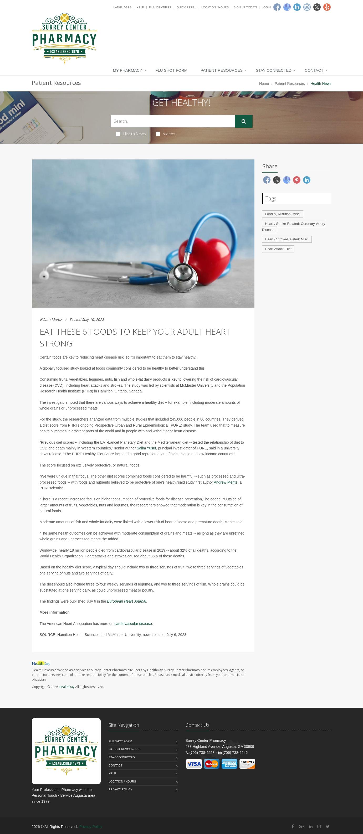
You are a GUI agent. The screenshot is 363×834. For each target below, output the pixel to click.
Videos (165, 133)
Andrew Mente (225, 482)
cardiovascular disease (133, 623)
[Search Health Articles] (173, 121)
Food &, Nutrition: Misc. (282, 214)
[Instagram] (307, 7)
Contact (314, 70)
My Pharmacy (127, 70)
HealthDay (66, 687)
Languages (122, 7)
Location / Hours (215, 7)
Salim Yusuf (146, 448)
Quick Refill (186, 7)
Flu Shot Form (171, 70)
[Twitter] (317, 7)
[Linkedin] (297, 7)
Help (140, 7)
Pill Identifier (160, 7)
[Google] (287, 7)
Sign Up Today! (245, 7)
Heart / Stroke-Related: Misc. (287, 239)
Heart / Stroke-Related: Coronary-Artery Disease (293, 227)
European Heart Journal (126, 601)
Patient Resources (222, 70)
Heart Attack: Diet (278, 249)
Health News (131, 133)
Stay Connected (274, 70)
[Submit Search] (244, 121)
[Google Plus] (301, 826)
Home (264, 83)
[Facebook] (277, 7)
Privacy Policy (120, 789)
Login (266, 7)
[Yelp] (327, 7)
